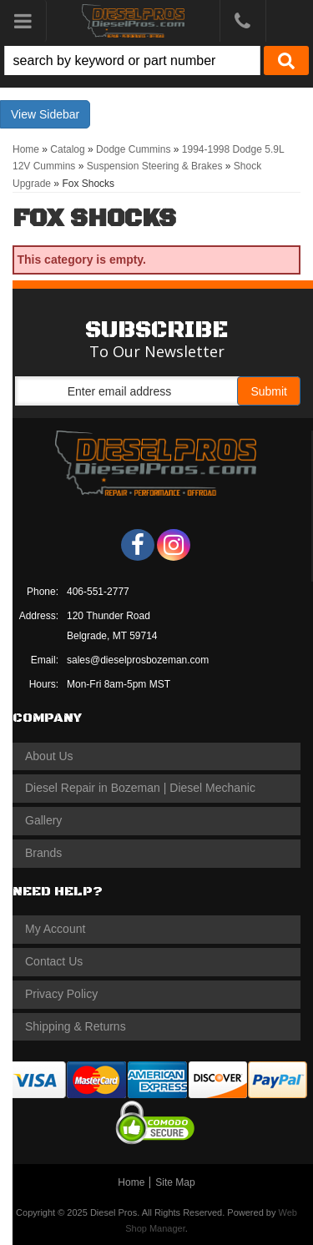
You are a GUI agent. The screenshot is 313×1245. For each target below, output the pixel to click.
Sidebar (59, 114)
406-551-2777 (98, 591)
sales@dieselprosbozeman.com (138, 660)
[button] (156, 60)
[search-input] (132, 60)
